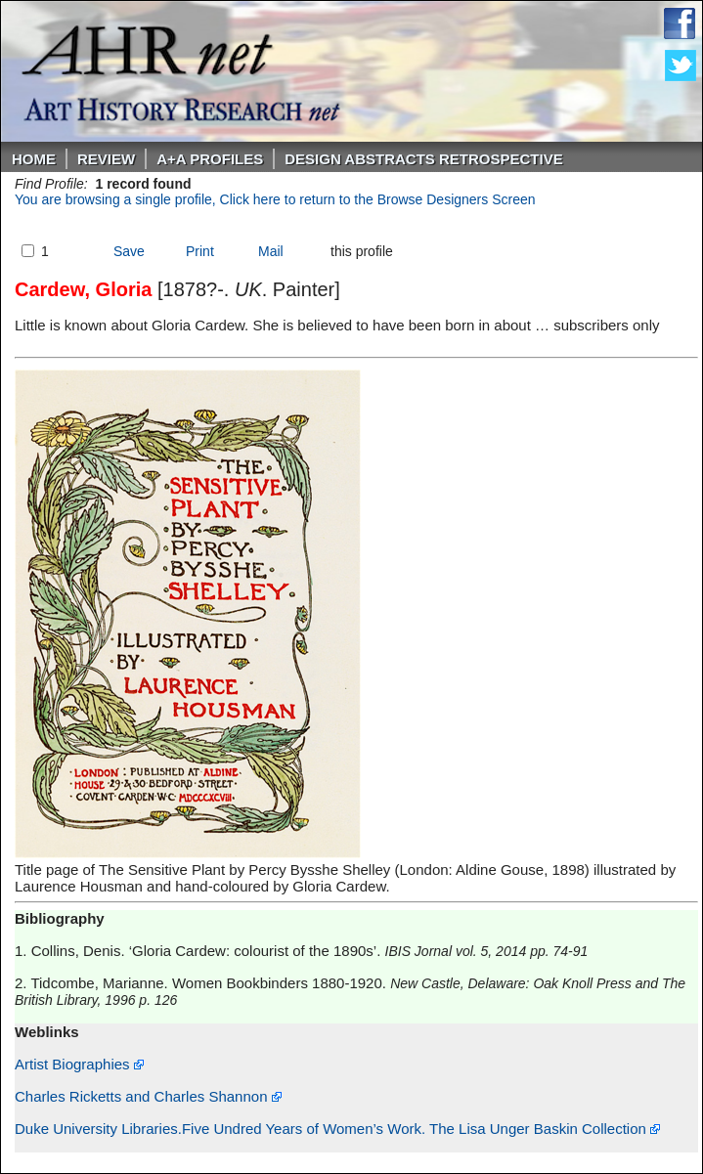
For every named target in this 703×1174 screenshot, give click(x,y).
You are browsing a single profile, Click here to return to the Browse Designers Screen (275, 199)
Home (34, 159)
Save (129, 251)
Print (200, 251)
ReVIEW (106, 159)
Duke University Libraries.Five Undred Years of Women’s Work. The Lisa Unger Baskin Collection (337, 1128)
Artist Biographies (79, 1064)
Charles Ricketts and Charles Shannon (148, 1096)
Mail (271, 251)
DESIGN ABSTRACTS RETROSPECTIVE (423, 159)
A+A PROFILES (209, 159)
